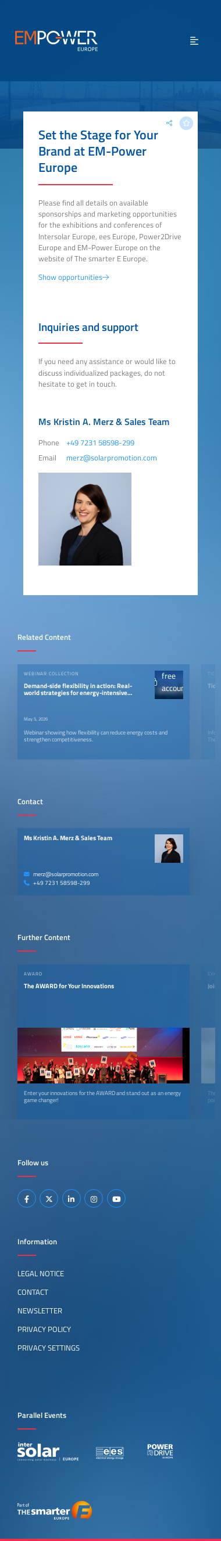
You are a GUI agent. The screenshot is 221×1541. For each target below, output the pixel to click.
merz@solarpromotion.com (61, 874)
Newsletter (39, 1310)
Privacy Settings (48, 1347)
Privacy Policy (44, 1329)
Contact (32, 1292)
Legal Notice (40, 1273)
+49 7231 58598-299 (57, 882)
